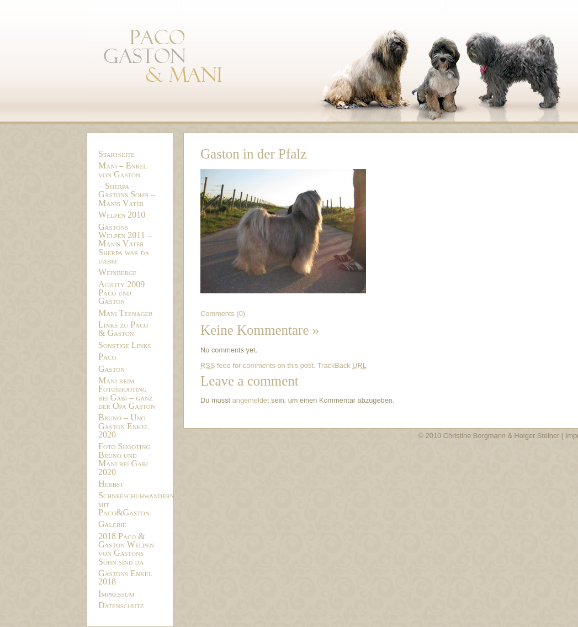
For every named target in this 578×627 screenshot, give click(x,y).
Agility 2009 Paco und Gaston (121, 293)
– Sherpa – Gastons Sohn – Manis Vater (126, 194)
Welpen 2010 (121, 214)
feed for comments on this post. (257, 365)
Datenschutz (121, 605)
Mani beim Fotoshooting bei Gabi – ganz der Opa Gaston (126, 393)
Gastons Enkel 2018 (125, 577)
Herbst (111, 483)
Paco (107, 356)
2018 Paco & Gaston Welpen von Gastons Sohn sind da (126, 548)
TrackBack (342, 365)
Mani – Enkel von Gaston (122, 169)
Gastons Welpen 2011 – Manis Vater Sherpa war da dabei (125, 243)
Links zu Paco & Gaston (123, 329)
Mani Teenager (125, 313)
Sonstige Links (124, 345)
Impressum (116, 593)
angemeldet (250, 400)
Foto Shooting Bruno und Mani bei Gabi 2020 (124, 458)
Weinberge (117, 272)
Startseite (116, 154)
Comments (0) (222, 313)
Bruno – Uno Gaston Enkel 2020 (123, 426)
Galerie (112, 524)
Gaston (111, 368)
